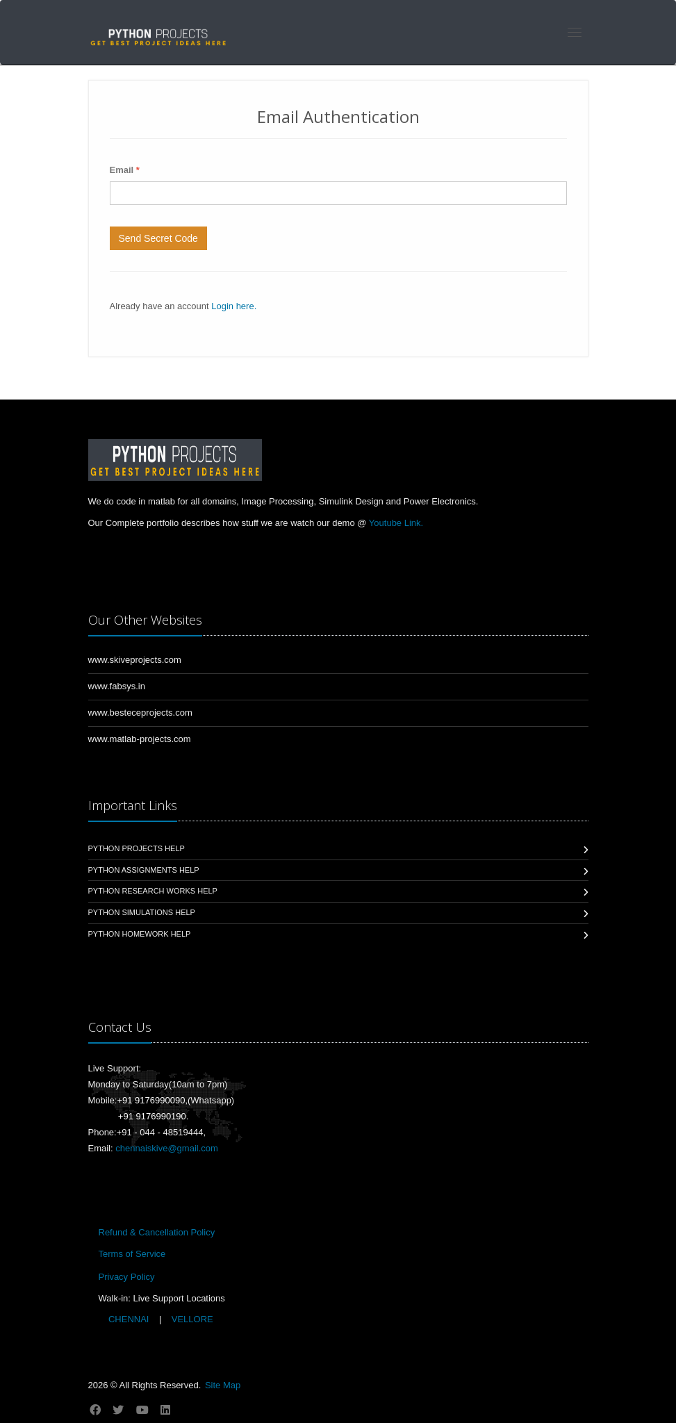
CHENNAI (128, 1319)
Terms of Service (132, 1254)
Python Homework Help (139, 934)
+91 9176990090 (151, 1100)
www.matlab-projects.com (139, 739)
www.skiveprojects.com (134, 660)
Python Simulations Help (141, 912)
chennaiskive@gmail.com (166, 1148)
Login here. (233, 306)
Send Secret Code (158, 238)
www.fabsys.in (116, 686)
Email (125, 170)
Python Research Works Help (152, 891)
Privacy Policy (127, 1277)
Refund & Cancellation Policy (157, 1232)
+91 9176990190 (152, 1116)
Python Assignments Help (143, 870)
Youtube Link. (396, 523)
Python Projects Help (136, 848)
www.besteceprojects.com (140, 712)
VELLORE (191, 1319)
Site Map (222, 1385)
